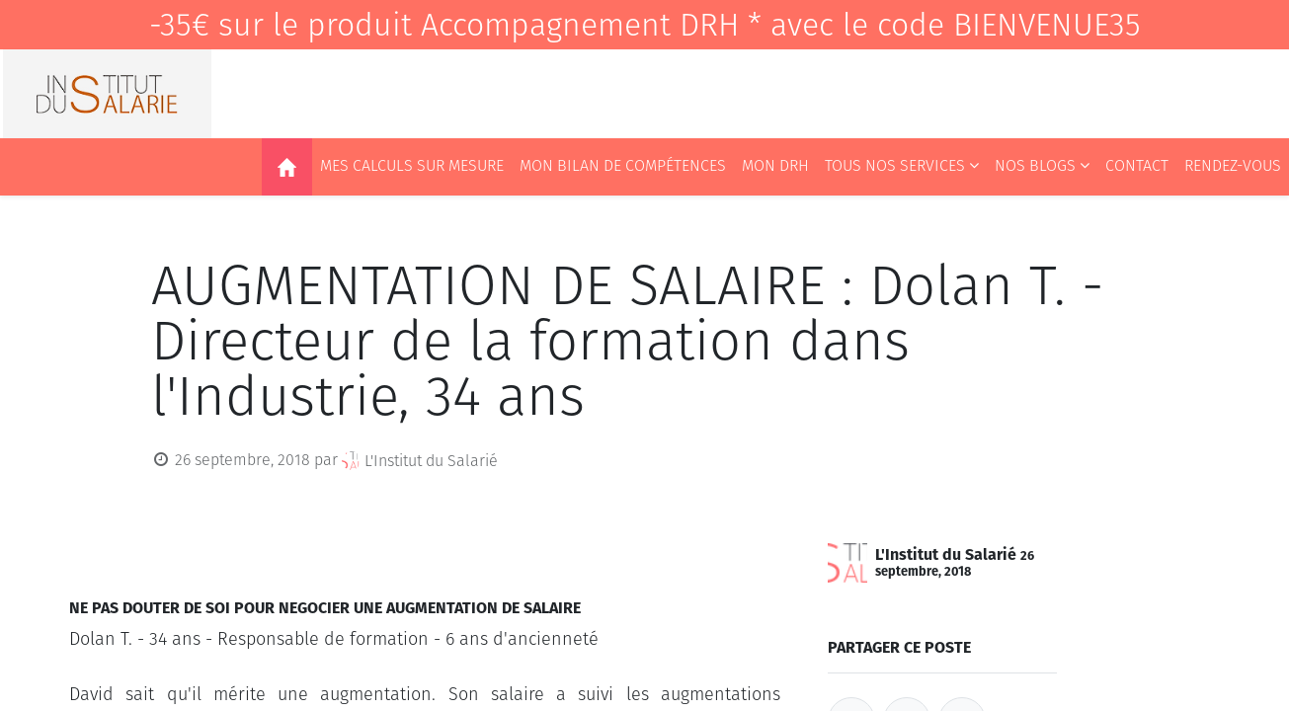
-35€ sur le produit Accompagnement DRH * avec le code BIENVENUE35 (645, 24)
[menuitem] (287, 167)
